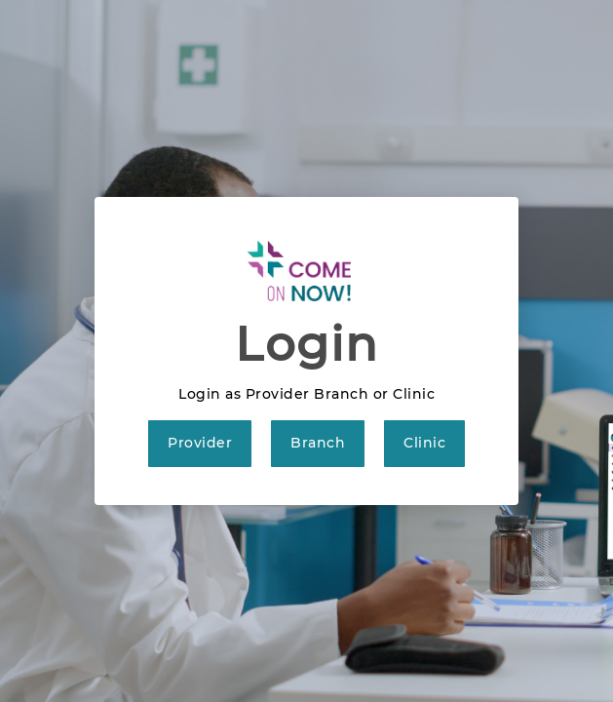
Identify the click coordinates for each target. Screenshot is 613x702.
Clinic (424, 442)
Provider (200, 442)
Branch (317, 442)
